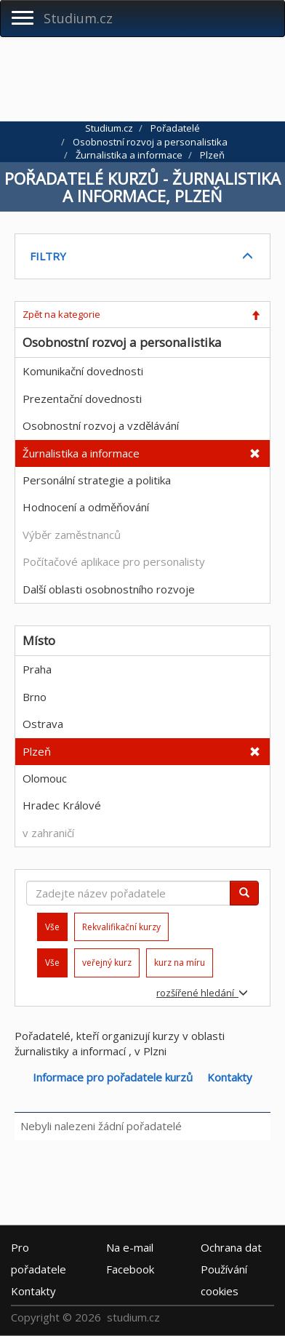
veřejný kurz (107, 962)
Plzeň (37, 751)
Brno (35, 696)
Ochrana (231, 1246)
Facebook (130, 1268)
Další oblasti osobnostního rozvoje (109, 589)
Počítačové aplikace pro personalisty (114, 561)
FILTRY (48, 256)
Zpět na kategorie (61, 314)
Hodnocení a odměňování (86, 507)
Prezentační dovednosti (82, 398)
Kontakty (229, 1077)
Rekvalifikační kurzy (121, 927)
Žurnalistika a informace (81, 453)
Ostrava (43, 723)
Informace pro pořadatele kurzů (113, 1077)
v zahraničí (48, 832)
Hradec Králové (62, 805)
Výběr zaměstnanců (72, 534)
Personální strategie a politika (97, 480)
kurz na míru (179, 962)
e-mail (129, 1246)
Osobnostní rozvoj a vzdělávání (101, 425)
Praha (37, 669)
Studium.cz (78, 18)
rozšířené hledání (202, 992)
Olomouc (45, 778)
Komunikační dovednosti (83, 371)
